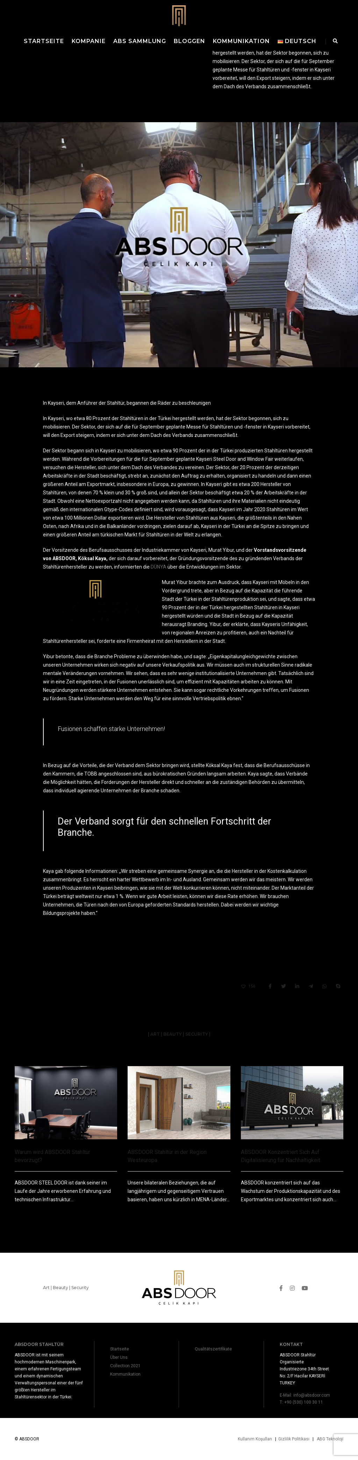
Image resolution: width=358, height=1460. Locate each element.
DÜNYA (158, 567)
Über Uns (119, 1357)
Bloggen (189, 41)
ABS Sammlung (139, 41)
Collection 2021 (125, 1365)
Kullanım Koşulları (255, 1439)
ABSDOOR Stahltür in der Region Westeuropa (167, 1156)
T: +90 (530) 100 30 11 (301, 1402)
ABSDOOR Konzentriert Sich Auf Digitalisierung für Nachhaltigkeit (280, 1156)
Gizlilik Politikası (293, 1439)
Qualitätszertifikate (213, 1349)
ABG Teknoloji (330, 1439)
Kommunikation (241, 41)
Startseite (44, 41)
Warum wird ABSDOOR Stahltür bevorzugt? (52, 1156)
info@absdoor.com (311, 1395)
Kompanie (89, 41)
